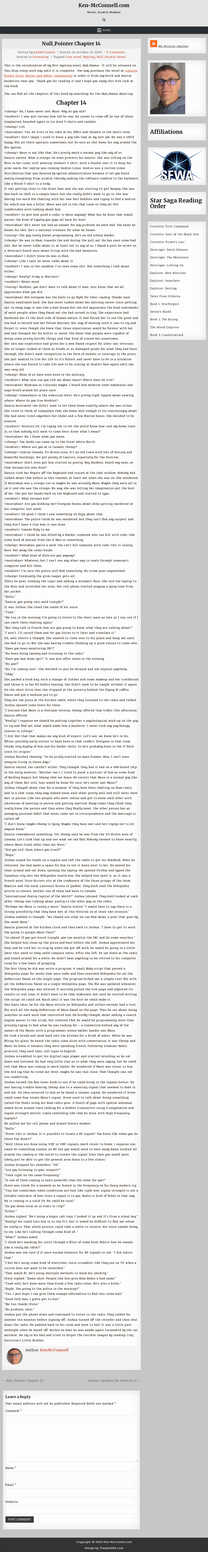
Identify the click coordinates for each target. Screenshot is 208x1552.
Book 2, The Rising (164, 319)
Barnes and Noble (38, 75)
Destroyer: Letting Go (166, 265)
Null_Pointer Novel (111, 57)
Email (10, 1484)
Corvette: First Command (169, 226)
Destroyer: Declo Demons (169, 249)
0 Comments (115, 52)
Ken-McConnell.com (104, 5)
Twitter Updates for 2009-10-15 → (114, 1380)
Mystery (89, 57)
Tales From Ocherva (165, 296)
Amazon (131, 70)
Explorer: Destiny (163, 288)
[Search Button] (104, 20)
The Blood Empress (164, 327)
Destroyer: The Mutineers (169, 257)
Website (11, 1501)
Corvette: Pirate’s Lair (167, 242)
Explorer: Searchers (165, 280)
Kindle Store (14, 75)
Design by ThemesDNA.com (104, 1548)
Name (10, 1468)
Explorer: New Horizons (168, 273)
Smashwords (63, 75)
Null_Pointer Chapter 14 (71, 44)
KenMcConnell (44, 52)
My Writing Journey (173, 46)
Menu (107, 30)
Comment (13, 1410)
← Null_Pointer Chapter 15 (22, 1380)
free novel (73, 57)
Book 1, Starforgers (164, 304)
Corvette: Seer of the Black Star (174, 234)
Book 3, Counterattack (166, 335)
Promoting (40, 57)
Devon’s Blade (160, 311)
